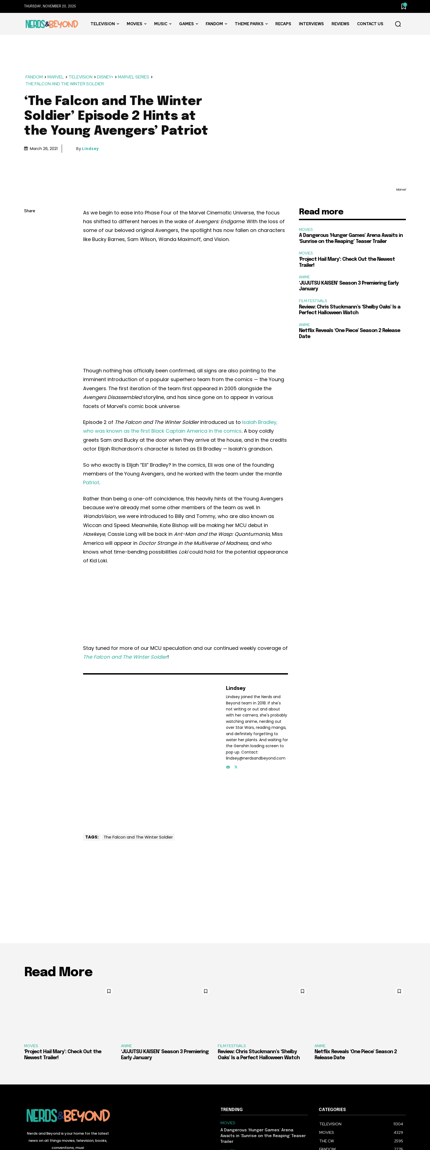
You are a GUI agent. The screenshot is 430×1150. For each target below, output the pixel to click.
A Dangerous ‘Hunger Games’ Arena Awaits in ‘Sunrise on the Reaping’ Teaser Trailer (263, 1136)
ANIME (304, 277)
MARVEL (55, 77)
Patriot (91, 482)
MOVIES (306, 229)
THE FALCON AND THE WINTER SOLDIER (65, 84)
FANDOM (34, 77)
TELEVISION (81, 77)
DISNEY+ (105, 77)
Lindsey (90, 148)
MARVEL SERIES (134, 77)
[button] (398, 24)
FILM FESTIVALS (313, 301)
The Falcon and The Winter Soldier (138, 837)
